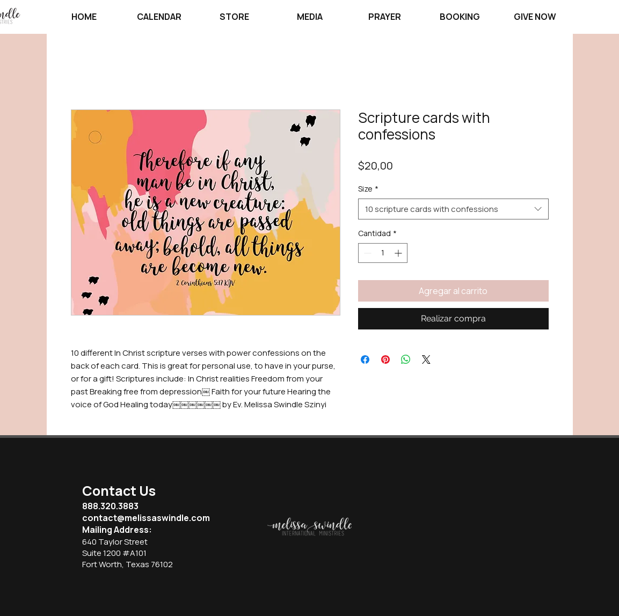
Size (368, 189)
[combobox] (453, 209)
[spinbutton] (382, 253)
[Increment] (399, 253)
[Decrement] (366, 253)
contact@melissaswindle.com (146, 518)
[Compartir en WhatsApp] (405, 359)
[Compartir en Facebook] (365, 359)
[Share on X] (426, 359)
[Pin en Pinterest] (385, 359)
